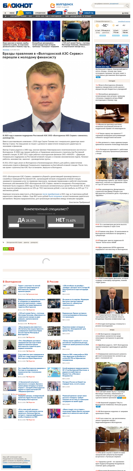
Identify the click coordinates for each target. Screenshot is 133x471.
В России (52, 281)
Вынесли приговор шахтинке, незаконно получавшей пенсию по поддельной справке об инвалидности (110, 126)
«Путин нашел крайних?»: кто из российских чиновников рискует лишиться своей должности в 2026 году (76, 343)
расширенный (114, 3)
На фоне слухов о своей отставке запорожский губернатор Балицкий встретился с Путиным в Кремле (110, 455)
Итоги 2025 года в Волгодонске (48, 16)
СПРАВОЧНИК (40, 13)
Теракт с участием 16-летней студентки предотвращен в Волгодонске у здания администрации (29, 288)
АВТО (54, 13)
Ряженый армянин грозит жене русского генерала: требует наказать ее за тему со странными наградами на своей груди (75, 398)
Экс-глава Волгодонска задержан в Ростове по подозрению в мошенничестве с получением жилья (31, 371)
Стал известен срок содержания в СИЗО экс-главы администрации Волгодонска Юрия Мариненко (31, 356)
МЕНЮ (12, 13)
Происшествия (33, 294)
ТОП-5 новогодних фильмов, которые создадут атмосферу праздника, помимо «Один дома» (112, 280)
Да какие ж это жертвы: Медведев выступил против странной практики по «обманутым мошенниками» (76, 302)
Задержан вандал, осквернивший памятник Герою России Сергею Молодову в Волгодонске (31, 398)
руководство (34, 242)
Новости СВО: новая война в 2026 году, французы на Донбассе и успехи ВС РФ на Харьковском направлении (75, 357)
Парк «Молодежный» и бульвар (78, 16)
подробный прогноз (124, 21)
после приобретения (50, 194)
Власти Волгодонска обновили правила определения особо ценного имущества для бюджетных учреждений (111, 87)
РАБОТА (23, 13)
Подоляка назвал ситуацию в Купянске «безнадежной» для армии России (74, 329)
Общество (31, 310)
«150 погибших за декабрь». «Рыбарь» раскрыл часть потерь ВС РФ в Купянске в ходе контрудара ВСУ (76, 288)
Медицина (70, 12)
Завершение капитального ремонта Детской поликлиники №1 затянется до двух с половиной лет (111, 356)
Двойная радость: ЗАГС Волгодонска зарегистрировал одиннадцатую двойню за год (112, 347)
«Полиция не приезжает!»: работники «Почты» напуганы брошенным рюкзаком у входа (112, 151)
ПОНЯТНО (16, 467)
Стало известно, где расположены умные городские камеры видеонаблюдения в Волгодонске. (111, 420)
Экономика (6, 49)
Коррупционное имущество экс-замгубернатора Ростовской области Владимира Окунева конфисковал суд (110, 317)
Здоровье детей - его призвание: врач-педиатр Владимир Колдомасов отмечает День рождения (110, 464)
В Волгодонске (12, 281)
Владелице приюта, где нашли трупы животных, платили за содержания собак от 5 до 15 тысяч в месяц (112, 182)
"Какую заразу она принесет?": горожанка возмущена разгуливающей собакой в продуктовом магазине (110, 135)
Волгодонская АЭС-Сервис (14, 242)
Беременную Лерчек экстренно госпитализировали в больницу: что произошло (75, 315)
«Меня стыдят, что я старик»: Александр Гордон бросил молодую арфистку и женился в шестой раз (76, 411)
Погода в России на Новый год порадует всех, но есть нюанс (74, 383)
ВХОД (125, 13)
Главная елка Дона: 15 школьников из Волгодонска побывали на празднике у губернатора (112, 233)
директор (26, 242)
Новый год (85, 13)
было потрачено (55, 196)
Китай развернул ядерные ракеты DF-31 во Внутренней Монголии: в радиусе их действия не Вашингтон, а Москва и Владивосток (76, 372)
